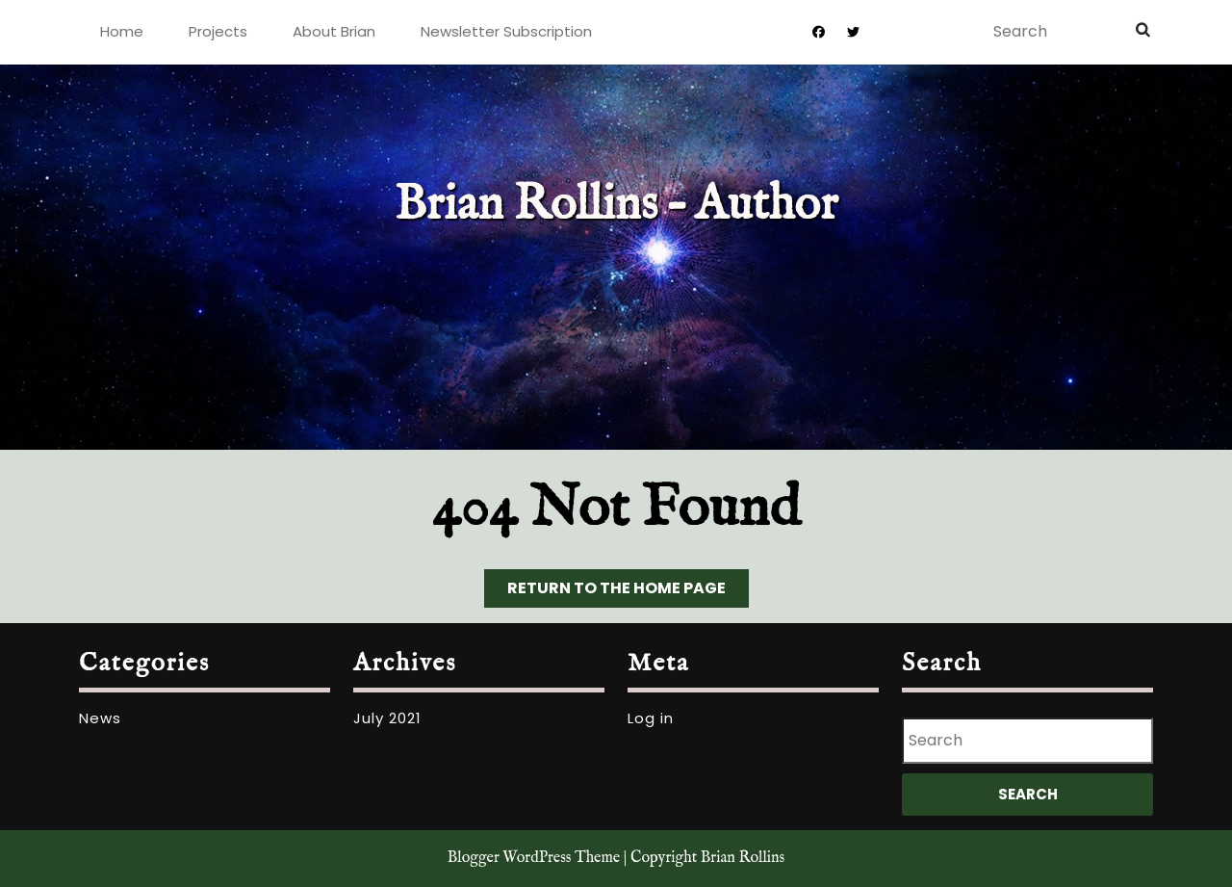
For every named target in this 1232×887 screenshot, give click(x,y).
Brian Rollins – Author (616, 205)
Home (121, 31)
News (100, 718)
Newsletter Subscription (506, 31)
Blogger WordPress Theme (534, 858)
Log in (651, 718)
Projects (218, 31)
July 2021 (387, 718)
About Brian (334, 31)
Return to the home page (628, 592)
